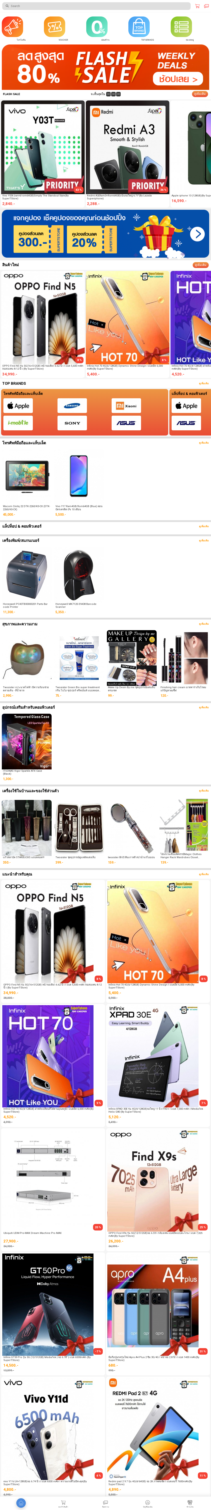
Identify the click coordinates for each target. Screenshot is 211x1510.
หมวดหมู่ (190, 40)
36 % (163, 189)
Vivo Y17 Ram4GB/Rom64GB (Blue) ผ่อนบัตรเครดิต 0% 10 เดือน (79, 508)
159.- (112, 862)
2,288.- (93, 203)
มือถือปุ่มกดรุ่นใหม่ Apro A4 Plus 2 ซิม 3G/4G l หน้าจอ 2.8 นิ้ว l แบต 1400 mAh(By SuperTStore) (153, 1359)
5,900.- (112, 998)
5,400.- (93, 374)
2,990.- (8, 695)
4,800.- (9, 1489)
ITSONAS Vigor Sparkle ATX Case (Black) (22, 772)
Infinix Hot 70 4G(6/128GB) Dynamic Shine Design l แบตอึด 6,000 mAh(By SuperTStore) (125, 367)
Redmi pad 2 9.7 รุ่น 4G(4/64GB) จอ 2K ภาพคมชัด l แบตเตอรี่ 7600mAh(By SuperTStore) (150, 1483)
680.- (113, 1365)
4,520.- (9, 1117)
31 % (203, 1351)
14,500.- (10, 1365)
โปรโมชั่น (21, 40)
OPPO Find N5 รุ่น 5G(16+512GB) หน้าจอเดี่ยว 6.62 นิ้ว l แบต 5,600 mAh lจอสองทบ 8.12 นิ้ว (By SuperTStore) (42, 367)
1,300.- (8, 779)
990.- (111, 1370)
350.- (7, 862)
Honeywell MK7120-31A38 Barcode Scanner (75, 605)
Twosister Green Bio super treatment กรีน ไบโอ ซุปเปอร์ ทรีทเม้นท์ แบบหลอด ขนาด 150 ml (77, 689)
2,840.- (8, 203)
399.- (59, 862)
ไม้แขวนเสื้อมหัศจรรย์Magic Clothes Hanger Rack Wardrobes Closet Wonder (181, 856)
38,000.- (8, 998)
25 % (203, 1227)
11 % (203, 1475)
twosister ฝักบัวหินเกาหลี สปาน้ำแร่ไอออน (131, 857)
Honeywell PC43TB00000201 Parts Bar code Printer (25, 605)
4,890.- (114, 1489)
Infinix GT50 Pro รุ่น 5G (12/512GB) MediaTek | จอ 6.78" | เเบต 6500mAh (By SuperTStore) (47, 1359)
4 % (98, 1475)
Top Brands (147, 40)
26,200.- (115, 1241)
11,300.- (9, 612)
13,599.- (8, 1370)
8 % (79, 360)
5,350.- (60, 612)
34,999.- (113, 1246)
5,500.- (60, 514)
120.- (164, 695)
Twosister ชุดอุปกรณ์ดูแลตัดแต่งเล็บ (75, 857)
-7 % (98, 1351)
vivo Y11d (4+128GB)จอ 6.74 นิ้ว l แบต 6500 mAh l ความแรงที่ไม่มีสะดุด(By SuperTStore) (45, 1483)
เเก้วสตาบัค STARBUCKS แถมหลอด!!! (23, 857)
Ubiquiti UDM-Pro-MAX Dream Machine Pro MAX (32, 1233)
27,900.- (10, 1241)
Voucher (63, 40)
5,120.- (114, 1117)
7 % (203, 1103)
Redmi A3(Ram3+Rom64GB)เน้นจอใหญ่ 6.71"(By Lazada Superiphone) (119, 197)
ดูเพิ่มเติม (200, 94)
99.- (111, 695)
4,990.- (7, 1122)
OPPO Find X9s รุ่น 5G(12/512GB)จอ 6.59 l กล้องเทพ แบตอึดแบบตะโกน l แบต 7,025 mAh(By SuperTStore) (155, 1234)
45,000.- (9, 514)
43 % (79, 189)
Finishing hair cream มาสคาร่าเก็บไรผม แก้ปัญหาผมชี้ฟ (183, 689)
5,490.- (112, 1122)
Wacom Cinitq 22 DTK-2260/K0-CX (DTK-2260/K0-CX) (26, 508)
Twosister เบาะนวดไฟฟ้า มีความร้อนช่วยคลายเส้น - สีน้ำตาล (26, 689)
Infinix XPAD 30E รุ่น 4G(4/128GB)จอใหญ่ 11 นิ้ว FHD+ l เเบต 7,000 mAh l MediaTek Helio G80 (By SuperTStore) (155, 1110)
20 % (98, 1227)
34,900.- (8, 1246)
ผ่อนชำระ (105, 40)
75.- (58, 695)
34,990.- (9, 374)
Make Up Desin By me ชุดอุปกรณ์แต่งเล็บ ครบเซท (131, 689)
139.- (164, 862)
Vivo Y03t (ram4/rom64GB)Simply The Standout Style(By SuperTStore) (35, 197)
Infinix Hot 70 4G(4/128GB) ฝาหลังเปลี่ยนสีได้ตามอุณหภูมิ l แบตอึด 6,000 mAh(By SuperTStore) (48, 1110)
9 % (98, 1103)
